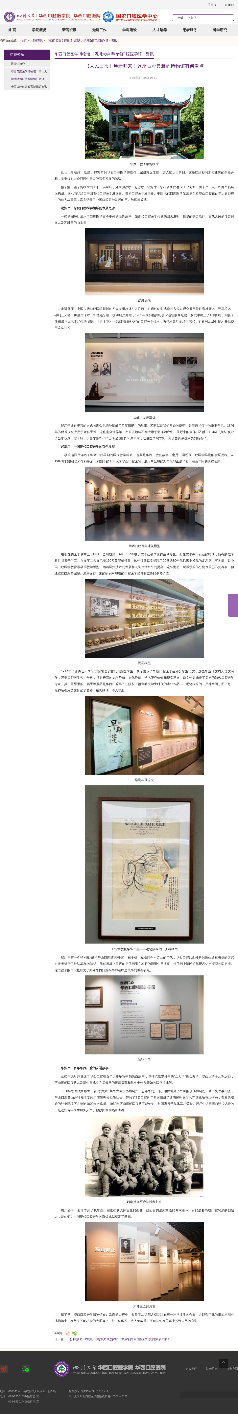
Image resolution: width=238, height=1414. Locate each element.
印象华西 (232, 1368)
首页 (24, 40)
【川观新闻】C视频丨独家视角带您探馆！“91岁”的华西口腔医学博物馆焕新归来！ (119, 1339)
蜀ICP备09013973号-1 (94, 1391)
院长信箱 (211, 1368)
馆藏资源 (17, 55)
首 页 (12, 30)
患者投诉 (191, 1368)
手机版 (212, 4)
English (229, 4)
